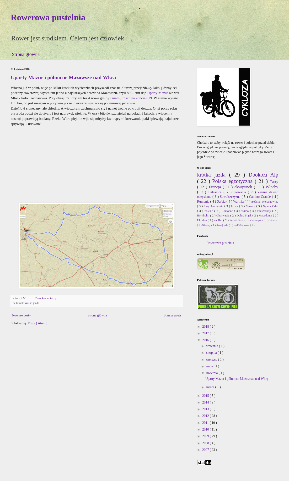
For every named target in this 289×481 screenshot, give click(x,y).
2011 (206, 423)
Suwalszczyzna (231, 197)
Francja (216, 187)
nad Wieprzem (242, 225)
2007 (206, 450)
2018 (206, 326)
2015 (206, 396)
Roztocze (228, 211)
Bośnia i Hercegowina (264, 201)
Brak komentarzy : (47, 298)
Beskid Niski (237, 220)
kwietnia (212, 373)
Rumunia (203, 201)
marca (210, 387)
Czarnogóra (257, 220)
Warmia (239, 201)
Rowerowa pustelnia (48, 17)
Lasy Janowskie (214, 206)
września (212, 346)
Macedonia (266, 215)
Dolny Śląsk (244, 215)
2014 (206, 402)
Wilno (245, 211)
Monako (273, 220)
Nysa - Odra (270, 206)
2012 (206, 416)
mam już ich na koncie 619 (132, 98)
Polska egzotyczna (233, 181)
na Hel (218, 220)
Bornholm (203, 215)
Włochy (272, 187)
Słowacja (241, 192)
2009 (206, 436)
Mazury (251, 206)
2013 (206, 409)
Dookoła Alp (263, 175)
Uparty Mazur (157, 93)
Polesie (209, 211)
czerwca (212, 359)
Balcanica (216, 192)
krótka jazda (32, 303)
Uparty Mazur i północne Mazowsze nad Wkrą (63, 77)
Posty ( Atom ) (37, 323)
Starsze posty (173, 315)
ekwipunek (244, 187)
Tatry (274, 181)
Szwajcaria (222, 225)
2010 (206, 429)
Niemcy (206, 225)
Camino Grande (260, 197)
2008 (206, 443)
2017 (206, 333)
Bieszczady (264, 211)
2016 (206, 340)
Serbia (221, 201)
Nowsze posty (21, 315)
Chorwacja (223, 215)
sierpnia (212, 352)
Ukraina (202, 220)
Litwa (235, 206)
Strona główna (26, 54)
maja (210, 366)
